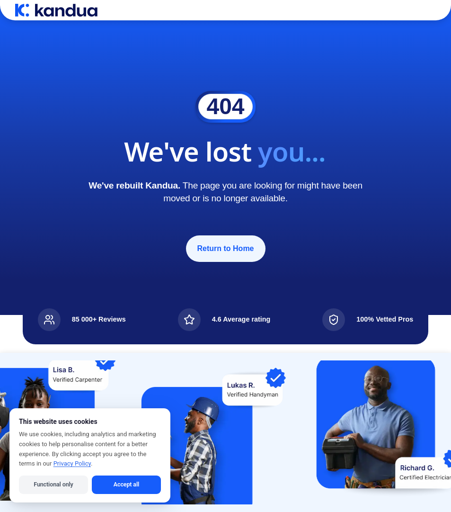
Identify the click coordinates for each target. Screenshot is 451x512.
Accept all (126, 484)
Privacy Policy (72, 463)
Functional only (53, 484)
